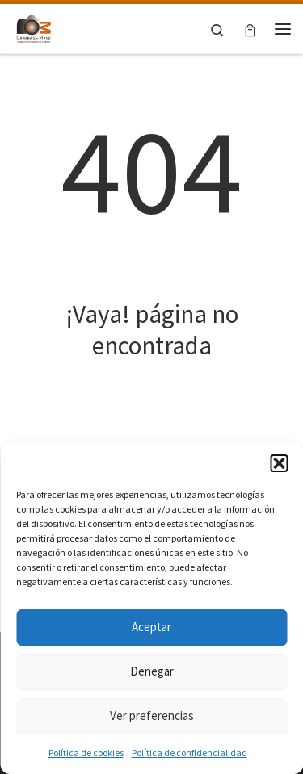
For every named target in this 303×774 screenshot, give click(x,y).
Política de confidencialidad (189, 753)
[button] (279, 463)
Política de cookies (86, 753)
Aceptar (151, 626)
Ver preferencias (152, 715)
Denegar (152, 671)
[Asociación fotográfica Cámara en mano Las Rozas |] (34, 26)
